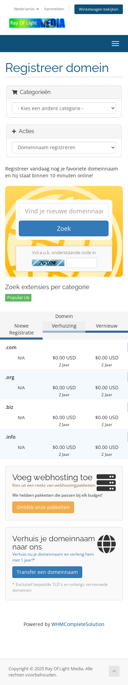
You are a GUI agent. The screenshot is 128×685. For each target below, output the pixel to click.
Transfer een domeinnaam (47, 572)
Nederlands (26, 8)
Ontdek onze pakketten (43, 507)
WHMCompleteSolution (78, 624)
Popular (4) (18, 297)
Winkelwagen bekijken (98, 9)
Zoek (64, 228)
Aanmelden (54, 8)
